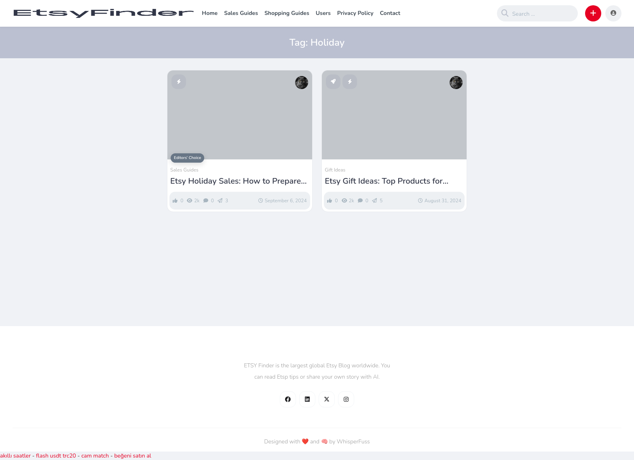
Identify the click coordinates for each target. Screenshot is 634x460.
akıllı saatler (15, 456)
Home (210, 13)
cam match (95, 456)
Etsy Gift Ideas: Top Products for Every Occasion (384, 181)
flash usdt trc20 (56, 456)
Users (323, 13)
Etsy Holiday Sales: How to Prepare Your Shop (235, 181)
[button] (593, 13)
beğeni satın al (132, 456)
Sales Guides (241, 13)
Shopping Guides (286, 13)
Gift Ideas (335, 170)
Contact (390, 13)
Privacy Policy (355, 13)
